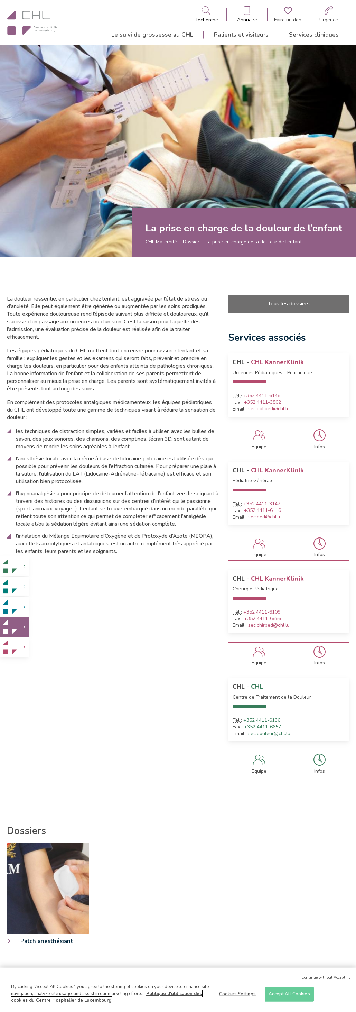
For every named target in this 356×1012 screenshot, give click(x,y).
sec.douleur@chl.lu (269, 733)
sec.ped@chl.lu (265, 517)
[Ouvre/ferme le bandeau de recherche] (206, 14)
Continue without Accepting (326, 978)
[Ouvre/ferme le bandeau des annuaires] (247, 14)
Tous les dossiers (289, 303)
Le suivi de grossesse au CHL (152, 34)
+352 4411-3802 (262, 402)
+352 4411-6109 (261, 612)
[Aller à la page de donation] (287, 14)
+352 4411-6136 (261, 720)
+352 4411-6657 (262, 727)
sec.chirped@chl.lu (269, 625)
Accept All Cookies (289, 995)
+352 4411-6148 (261, 395)
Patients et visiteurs (241, 34)
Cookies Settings (237, 995)
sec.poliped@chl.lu (269, 408)
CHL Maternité (161, 242)
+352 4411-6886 (262, 618)
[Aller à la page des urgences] (328, 14)
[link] (14, 566)
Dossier (191, 242)
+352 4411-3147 (261, 504)
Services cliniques (314, 34)
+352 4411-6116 (262, 510)
